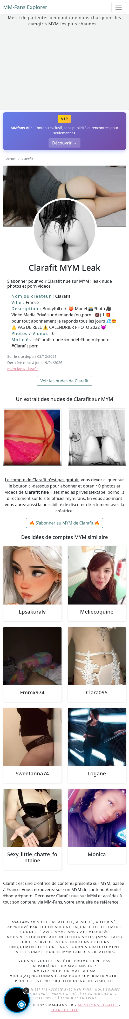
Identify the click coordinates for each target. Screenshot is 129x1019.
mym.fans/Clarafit (22, 368)
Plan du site (64, 1010)
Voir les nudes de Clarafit (64, 381)
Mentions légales (98, 1005)
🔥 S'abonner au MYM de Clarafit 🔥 (64, 523)
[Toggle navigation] (118, 7)
